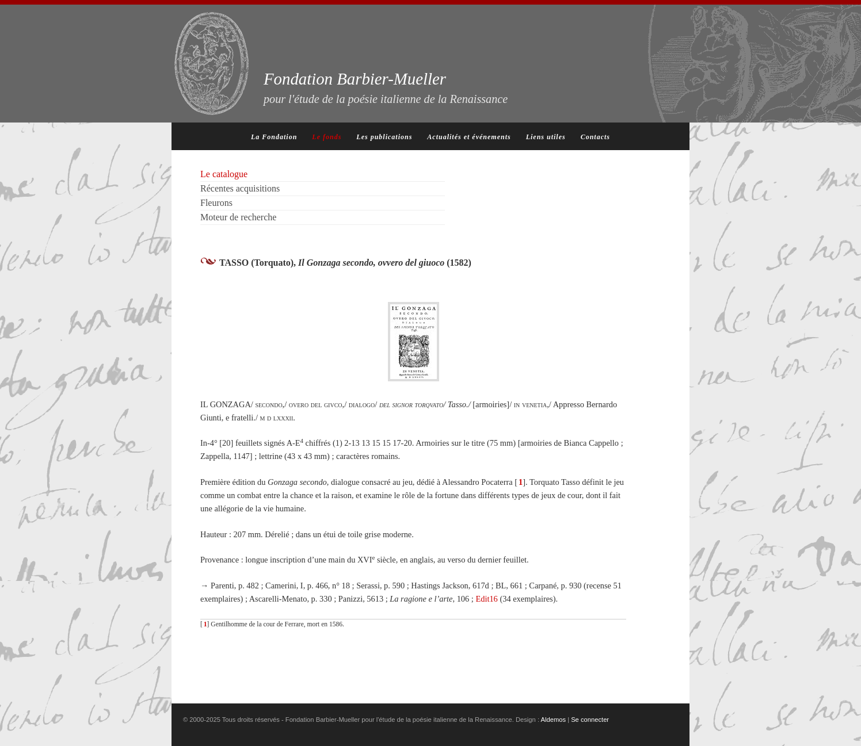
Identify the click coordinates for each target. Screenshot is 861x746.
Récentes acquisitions (240, 188)
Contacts (595, 137)
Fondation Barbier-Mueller (386, 87)
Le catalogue (223, 174)
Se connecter (590, 719)
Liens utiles (546, 137)
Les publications (384, 137)
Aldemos (553, 719)
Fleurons (216, 203)
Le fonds (326, 137)
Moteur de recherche (238, 217)
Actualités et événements (468, 137)
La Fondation (274, 137)
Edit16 (486, 598)
